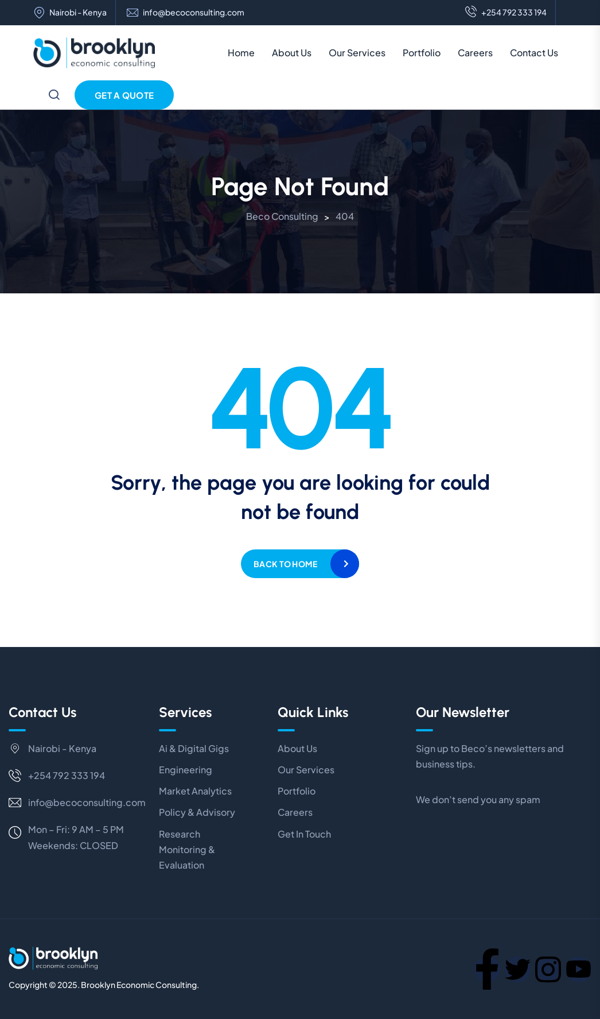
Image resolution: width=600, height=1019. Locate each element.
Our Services (357, 53)
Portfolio (422, 53)
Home (241, 53)
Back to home (285, 564)
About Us (291, 53)
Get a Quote (124, 95)
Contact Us (534, 53)
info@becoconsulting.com (193, 12)
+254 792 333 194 (506, 12)
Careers (475, 53)
